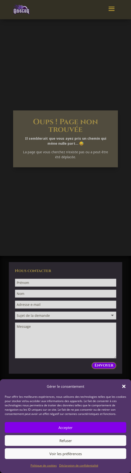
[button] (123, 386)
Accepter (65, 427)
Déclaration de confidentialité (78, 465)
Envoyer (103, 366)
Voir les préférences (65, 453)
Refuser (65, 440)
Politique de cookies (44, 465)
